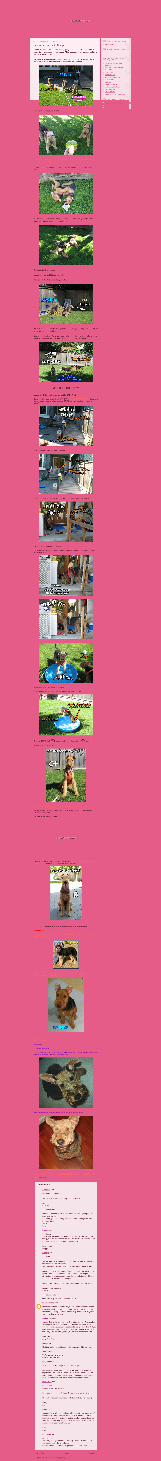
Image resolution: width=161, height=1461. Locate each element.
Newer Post (39, 1453)
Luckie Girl (46, 1434)
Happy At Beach (111, 84)
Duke (44, 1230)
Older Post (92, 1453)
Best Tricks (109, 72)
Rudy (44, 1409)
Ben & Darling (48, 1303)
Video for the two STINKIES (115, 94)
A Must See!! (109, 44)
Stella (40, 1177)
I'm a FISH (108, 70)
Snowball (46, 1190)
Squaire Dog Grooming (113, 103)
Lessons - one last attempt (49, 45)
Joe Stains (46, 1295)
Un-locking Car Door (112, 87)
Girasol (45, 1343)
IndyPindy (46, 1362)
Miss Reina (47, 1382)
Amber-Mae (47, 1318)
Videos (45, 1177)
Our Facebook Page (112, 105)
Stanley (45, 1253)
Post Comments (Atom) (55, 1458)
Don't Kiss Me (110, 75)
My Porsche (109, 79)
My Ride (108, 82)
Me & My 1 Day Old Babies (114, 67)
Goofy (44, 1351)
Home (66, 1453)
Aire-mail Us (109, 107)
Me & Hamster (110, 92)
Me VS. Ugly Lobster (112, 77)
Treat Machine (110, 89)
